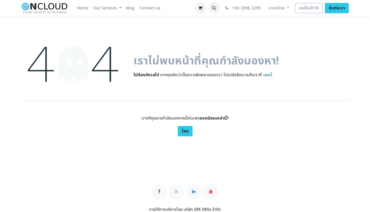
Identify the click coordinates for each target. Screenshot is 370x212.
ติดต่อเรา (337, 8)
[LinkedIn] (194, 191)
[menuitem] (82, 8)
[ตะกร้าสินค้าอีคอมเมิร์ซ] (200, 8)
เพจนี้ (267, 75)
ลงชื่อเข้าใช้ (309, 8)
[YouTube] (211, 191)
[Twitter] (176, 191)
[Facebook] (159, 191)
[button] (214, 8)
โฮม (185, 131)
